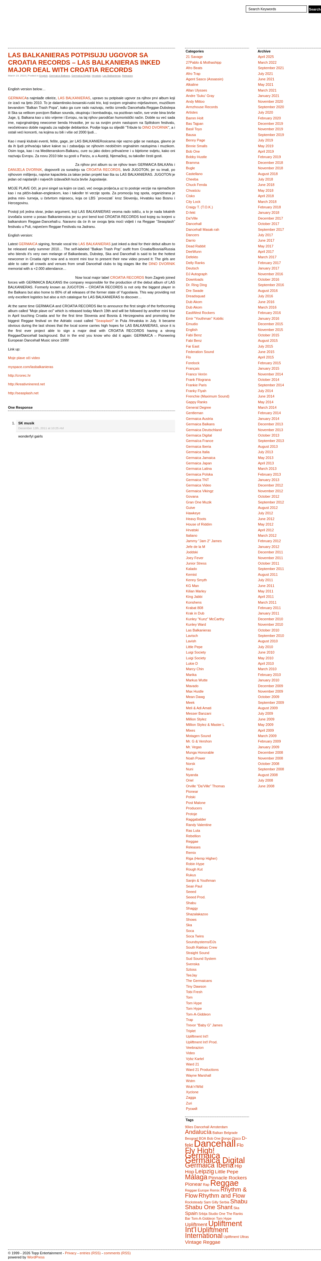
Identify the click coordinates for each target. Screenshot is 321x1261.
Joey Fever (194, 558)
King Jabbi (194, 596)
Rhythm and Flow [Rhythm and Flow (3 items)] (221, 1195)
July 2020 (265, 112)
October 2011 (268, 563)
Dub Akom (194, 302)
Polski (190, 797)
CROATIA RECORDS (103, 170)
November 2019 (270, 129)
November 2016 (270, 274)
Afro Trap (193, 74)
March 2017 (267, 257)
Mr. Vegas (194, 747)
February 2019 (269, 157)
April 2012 (266, 530)
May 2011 (265, 591)
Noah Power (195, 758)
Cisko (190, 196)
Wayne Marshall (198, 1075)
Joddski (192, 552)
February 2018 (269, 207)
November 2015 (270, 330)
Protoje (191, 814)
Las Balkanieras (111, 75)
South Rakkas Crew (201, 947)
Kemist (191, 574)
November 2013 (270, 430)
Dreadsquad (195, 296)
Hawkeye (193, 513)
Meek (190, 702)
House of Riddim (199, 524)
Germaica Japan (199, 463)
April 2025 (266, 57)
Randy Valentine (199, 825)
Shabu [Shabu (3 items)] (238, 1201)
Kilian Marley (196, 591)
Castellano (194, 174)
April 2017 (266, 251)
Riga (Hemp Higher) (201, 858)
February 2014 (269, 413)
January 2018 (268, 212)
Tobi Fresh (194, 992)
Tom (189, 997)
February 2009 (269, 741)
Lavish (191, 641)
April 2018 (266, 196)
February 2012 (269, 541)
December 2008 (270, 752)
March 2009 (267, 736)
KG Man (192, 586)
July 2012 (265, 513)
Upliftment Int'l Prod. (202, 1042)
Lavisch (192, 636)
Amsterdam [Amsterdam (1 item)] (219, 1127)
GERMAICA (17, 98)
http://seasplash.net (23, 393)
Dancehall (194, 224)
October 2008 (268, 764)
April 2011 (266, 596)
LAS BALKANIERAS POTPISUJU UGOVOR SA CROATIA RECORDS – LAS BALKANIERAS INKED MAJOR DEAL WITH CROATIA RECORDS (84, 62)
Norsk (190, 764)
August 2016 (268, 291)
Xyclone (192, 1092)
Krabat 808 (194, 608)
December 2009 (270, 686)
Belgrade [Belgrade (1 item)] (231, 1133)
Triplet (191, 1031)
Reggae (192, 841)
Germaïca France (199, 441)
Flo (188, 357)
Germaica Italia (198, 452)
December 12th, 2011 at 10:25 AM (41, 428)
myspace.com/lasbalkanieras (30, 367)
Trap (189, 1020)
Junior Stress (196, 563)
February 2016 (269, 313)
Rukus (191, 875)
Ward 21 (192, 1064)
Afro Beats (194, 68)
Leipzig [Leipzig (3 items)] (204, 1171)
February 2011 (269, 608)
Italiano (191, 535)
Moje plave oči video (24, 358)
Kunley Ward (196, 624)
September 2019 (271, 135)
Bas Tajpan (194, 123)
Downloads (194, 279)
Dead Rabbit (195, 246)
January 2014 (268, 419)
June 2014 (266, 396)
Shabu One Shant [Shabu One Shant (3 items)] (208, 1207)
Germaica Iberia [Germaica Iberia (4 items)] (209, 1165)
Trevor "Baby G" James (204, 1025)
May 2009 (265, 725)
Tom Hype (194, 1003)
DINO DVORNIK (155, 127)
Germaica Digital (80, 75)
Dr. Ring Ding (196, 285)
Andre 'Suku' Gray (200, 96)
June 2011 (266, 586)
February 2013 (269, 474)
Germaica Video (198, 485)
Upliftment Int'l (197, 1036)
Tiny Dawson (196, 986)
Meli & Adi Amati (198, 708)
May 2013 (265, 458)
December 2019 (270, 123)
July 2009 (265, 713)
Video (190, 1053)
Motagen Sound (198, 736)
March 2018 (267, 202)
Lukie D (192, 663)
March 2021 (267, 90)
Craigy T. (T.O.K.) (199, 207)
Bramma (192, 163)
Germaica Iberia (198, 446)
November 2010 (270, 624)
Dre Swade (194, 291)
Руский (191, 1109)
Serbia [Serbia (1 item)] (224, 1202)
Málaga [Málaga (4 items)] (196, 1177)
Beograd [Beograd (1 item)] (191, 1138)
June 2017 (266, 240)
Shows (191, 919)
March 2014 (267, 407)
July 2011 (265, 580)
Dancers (192, 235)
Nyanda (192, 775)
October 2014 (268, 380)
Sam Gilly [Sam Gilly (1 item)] (211, 1202)
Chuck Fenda (196, 185)
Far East (192, 346)
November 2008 (270, 758)
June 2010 (266, 652)
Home (15, 36)
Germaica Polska (199, 474)
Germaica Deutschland (204, 430)
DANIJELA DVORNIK (25, 170)
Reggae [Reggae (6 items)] (224, 1182)
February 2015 (269, 363)
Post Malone (195, 803)
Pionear (192, 791)
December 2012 (270, 485)
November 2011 (270, 558)
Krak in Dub (195, 613)
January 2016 (268, 318)
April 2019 (266, 151)
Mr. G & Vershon (199, 741)
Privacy (70, 1253)
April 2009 (266, 730)
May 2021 (265, 84)
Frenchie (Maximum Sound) (207, 396)
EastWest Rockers (200, 313)
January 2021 (268, 96)
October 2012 (268, 496)
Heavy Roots (196, 519)
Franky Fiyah (196, 391)
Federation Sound (200, 352)
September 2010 (271, 636)
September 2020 (271, 107)
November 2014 (270, 374)
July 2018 (265, 179)
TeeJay (191, 975)
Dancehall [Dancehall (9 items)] (215, 1143)
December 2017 (270, 218)
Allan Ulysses (196, 90)
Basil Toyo (194, 129)
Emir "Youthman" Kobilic (205, 318)
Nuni (189, 769)
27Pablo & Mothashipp (203, 62)
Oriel (189, 780)
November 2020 (270, 101)
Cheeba (192, 179)
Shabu (191, 903)
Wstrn (190, 1081)
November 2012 (270, 491)
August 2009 (268, 708)
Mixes (190, 730)
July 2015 (265, 346)
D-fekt (190, 212)
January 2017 (268, 268)
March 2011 (267, 602)
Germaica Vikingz (199, 491)
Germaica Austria (199, 419)
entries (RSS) (90, 1253)
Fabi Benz (194, 335)
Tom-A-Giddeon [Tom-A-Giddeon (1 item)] (203, 1218)
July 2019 (265, 140)
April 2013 (266, 463)
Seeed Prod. (195, 897)
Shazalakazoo (197, 914)
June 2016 (266, 302)
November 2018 (270, 168)
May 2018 (265, 190)
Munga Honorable (200, 752)
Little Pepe (194, 647)
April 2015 (266, 357)
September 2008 (271, 769)
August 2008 (268, 775)
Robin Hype (195, 864)
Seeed (191, 892)
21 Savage (194, 57)
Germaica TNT (197, 480)
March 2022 (267, 62)
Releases (127, 75)
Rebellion (193, 836)
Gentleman (194, 413)
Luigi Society (196, 652)
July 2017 (265, 235)
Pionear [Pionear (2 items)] (193, 1184)
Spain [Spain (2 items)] (191, 1213)
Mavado (192, 686)
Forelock (192, 363)
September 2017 (271, 229)
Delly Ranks (195, 263)
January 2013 (268, 480)
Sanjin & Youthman (201, 880)
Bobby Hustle (196, 157)
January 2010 (268, 680)
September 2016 (271, 285)
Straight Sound (197, 953)
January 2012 (268, 547)
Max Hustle (195, 691)
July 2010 (265, 647)
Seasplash (104, 321)
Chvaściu (193, 190)
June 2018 (266, 185)
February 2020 (269, 118)
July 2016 (265, 296)
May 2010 (265, 658)
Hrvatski (96, 75)
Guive (190, 508)
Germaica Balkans (59, 75)
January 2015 (268, 368)
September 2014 (271, 385)
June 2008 (266, 786)
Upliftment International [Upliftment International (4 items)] (206, 1233)
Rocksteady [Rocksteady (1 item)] (194, 1202)
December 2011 (270, 552)
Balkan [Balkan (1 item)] (218, 1133)
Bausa (191, 135)
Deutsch (192, 268)
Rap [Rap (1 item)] (206, 1184)
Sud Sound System (201, 958)
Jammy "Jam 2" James (204, 541)
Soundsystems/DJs (201, 942)
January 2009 (268, 747)
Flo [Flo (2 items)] (240, 1145)
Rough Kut (194, 869)
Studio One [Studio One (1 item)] (216, 1214)
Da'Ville (192, 218)
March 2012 (267, 535)
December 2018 (270, 163)
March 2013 (267, 468)
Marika (191, 675)
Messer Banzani (198, 713)
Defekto (192, 257)
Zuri (189, 1103)
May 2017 (265, 246)
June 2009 (266, 719)
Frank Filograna (198, 380)
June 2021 (266, 79)
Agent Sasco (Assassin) (204, 79)
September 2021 (271, 68)
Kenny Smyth (196, 580)
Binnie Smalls (196, 146)
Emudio (192, 324)
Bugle (190, 168)
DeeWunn (194, 251)
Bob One (193, 151)
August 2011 (268, 574)
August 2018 (268, 174)
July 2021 (265, 74)
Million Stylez (196, 719)
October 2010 (268, 630)
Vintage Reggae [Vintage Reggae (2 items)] (203, 1242)
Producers (194, 808)
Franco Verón (196, 374)
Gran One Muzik (199, 502)
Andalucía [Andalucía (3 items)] (198, 1131)
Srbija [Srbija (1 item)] (203, 1214)
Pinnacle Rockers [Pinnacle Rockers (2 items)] (227, 1177)
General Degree (198, 407)
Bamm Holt (194, 118)
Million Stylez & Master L (205, 725)
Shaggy (192, 908)
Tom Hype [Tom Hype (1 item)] (223, 1218)
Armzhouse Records (202, 107)
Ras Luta (193, 830)
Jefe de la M (195, 547)
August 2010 (268, 641)
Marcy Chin (195, 669)
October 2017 (268, 224)
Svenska (192, 964)
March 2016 (267, 307)
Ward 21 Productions (202, 1070)
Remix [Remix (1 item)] (215, 1190)
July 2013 (265, 452)
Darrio (191, 240)
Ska (189, 925)
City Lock (193, 202)
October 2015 (268, 335)
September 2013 (271, 441)
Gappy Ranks (196, 402)
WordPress (35, 1257)
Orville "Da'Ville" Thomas (205, 786)
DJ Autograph (196, 274)
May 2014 (265, 402)
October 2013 (268, 435)
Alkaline (192, 84)
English (43, 75)
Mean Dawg (195, 697)
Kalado (191, 569)
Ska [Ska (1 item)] (236, 1208)
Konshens (194, 602)
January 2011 (268, 613)
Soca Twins (195, 936)
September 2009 (271, 702)
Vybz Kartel (195, 1059)
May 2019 (265, 146)
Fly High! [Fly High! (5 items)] (200, 1150)
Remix (191, 853)
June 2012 (266, 519)
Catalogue (34, 36)
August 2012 (268, 508)
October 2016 (268, 279)
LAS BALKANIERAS (74, 98)
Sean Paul (194, 886)
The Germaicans (199, 981)
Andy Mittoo (195, 101)
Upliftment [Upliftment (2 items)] (196, 1224)
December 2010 (270, 619)
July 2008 (265, 780)
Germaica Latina (199, 468)
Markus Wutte (197, 680)
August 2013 (268, 446)
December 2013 (270, 424)
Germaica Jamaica (200, 458)
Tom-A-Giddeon (198, 1014)
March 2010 (267, 669)
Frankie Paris (196, 385)
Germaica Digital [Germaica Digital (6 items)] (215, 1160)
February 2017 (269, 263)
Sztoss (191, 969)
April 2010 (266, 663)
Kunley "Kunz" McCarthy (205, 619)
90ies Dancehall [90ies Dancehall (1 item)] (197, 1127)
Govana (192, 496)
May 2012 (265, 524)
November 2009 (270, 691)
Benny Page (195, 140)
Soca (190, 931)
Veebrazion (195, 1047)
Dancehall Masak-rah (202, 229)
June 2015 (266, 352)
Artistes (192, 112)
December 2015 (270, 324)
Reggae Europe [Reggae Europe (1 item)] (197, 1190)
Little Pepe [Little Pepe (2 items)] (226, 1171)
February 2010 (269, 675)
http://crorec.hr (19, 375)
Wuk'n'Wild (194, 1086)
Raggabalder (196, 819)
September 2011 (271, 569)
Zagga (191, 1097)
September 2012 (271, 502)
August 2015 (268, 340)
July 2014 (265, 391)
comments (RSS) (117, 1253)
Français (192, 368)
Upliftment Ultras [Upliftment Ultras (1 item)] (236, 1237)
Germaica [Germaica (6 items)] (202, 1155)
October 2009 (268, 697)
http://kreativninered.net (26, 384)
